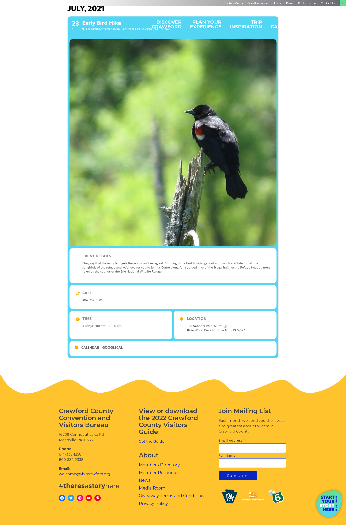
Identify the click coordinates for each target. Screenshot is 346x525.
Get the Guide (151, 441)
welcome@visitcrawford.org (84, 474)
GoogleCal (112, 348)
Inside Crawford (321, 24)
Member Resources (159, 472)
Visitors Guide (234, 3)
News (145, 480)
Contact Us (328, 3)
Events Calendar (284, 24)
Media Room (152, 488)
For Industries (307, 3)
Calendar (90, 348)
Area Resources (257, 3)
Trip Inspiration (246, 24)
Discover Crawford (166, 24)
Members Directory (159, 464)
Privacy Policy (153, 503)
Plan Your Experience (205, 24)
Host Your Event (283, 3)
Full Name (227, 455)
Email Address (232, 440)
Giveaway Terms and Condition (171, 495)
